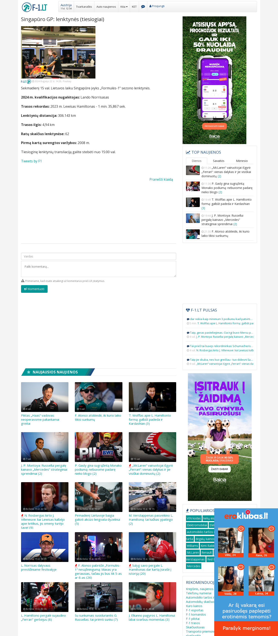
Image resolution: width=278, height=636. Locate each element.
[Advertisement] (139, 56)
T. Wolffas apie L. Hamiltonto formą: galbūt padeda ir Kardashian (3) (150, 419)
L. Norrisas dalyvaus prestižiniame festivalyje (39, 567)
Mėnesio (242, 161)
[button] (66, 6)
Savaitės (218, 161)
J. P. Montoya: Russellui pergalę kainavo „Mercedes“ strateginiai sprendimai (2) (44, 469)
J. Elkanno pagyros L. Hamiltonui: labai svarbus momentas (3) (152, 617)
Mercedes (193, 566)
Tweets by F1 (31, 161)
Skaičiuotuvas (195, 627)
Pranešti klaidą (161, 179)
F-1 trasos (193, 623)
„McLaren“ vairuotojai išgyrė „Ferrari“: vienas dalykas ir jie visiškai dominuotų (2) (151, 469)
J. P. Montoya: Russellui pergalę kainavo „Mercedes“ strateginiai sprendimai (222, 219)
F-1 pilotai (193, 619)
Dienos (196, 161)
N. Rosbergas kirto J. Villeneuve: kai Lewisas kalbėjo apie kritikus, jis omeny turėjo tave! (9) (43, 521)
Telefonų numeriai (198, 593)
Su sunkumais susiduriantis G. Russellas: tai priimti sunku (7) (96, 617)
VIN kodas (194, 518)
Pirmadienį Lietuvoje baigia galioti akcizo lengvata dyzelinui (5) (97, 519)
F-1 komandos (196, 614)
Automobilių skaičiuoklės (203, 602)
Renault (206, 552)
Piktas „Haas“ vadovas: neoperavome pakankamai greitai (40, 419)
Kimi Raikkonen (211, 546)
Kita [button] (124, 7)
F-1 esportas (194, 610)
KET (134, 7)
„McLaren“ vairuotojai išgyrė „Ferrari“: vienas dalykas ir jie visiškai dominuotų (226, 172)
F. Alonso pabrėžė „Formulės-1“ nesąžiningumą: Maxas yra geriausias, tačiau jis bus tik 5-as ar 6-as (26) (98, 571)
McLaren (193, 552)
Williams (192, 546)
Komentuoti (34, 289)
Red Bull (212, 559)
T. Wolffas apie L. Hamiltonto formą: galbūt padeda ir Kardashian (226, 203)
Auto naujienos (106, 7)
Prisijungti (157, 6)
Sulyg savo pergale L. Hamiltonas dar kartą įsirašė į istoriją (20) (150, 569)
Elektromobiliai (197, 525)
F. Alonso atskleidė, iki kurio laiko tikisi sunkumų (98, 417)
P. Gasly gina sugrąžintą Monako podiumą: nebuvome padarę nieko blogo (226, 188)
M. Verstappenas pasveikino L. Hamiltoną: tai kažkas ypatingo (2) (151, 519)
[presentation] (144, 291)
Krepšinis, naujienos (199, 589)
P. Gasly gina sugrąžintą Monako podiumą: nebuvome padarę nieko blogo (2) (98, 469)
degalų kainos (205, 539)
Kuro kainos (194, 606)
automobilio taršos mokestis (206, 532)
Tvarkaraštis (84, 7)
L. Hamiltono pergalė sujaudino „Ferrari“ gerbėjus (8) (43, 617)
